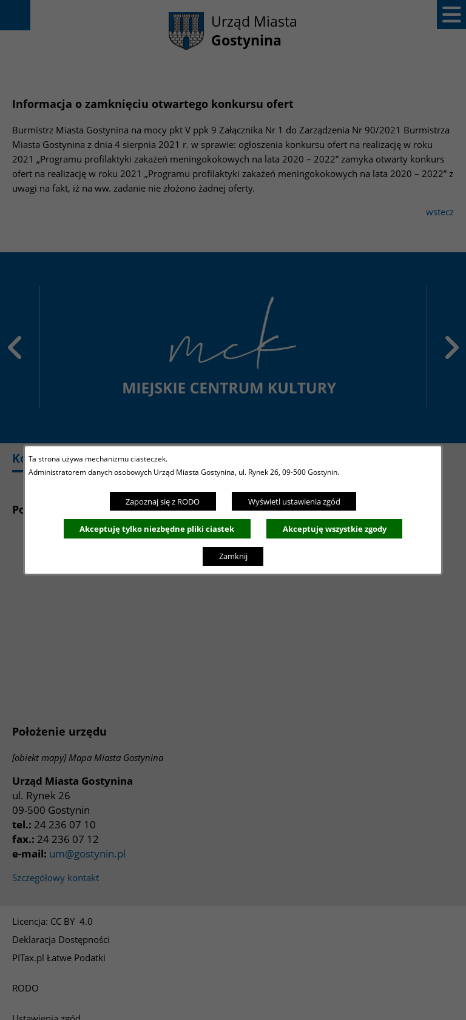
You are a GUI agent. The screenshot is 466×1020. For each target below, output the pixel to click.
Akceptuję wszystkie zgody (335, 528)
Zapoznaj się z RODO (163, 501)
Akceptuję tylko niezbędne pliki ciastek (156, 528)
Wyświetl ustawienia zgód (294, 501)
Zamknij (233, 556)
